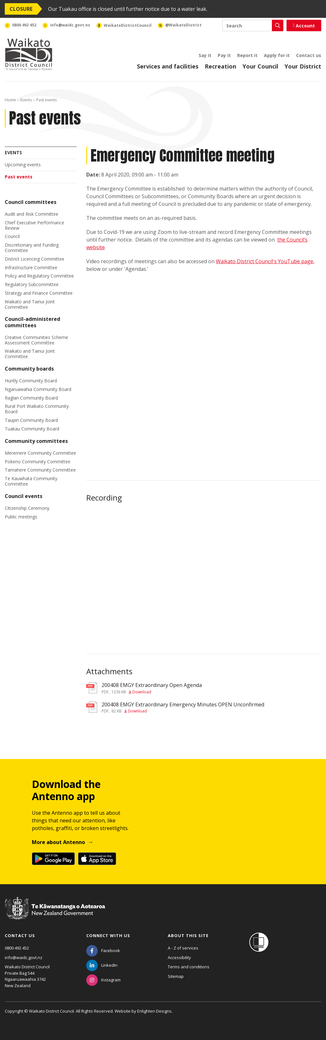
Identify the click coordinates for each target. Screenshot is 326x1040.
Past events (18, 177)
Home (10, 100)
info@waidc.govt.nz (23, 957)
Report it (247, 55)
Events (26, 100)
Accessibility (179, 957)
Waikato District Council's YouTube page (264, 261)
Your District (303, 66)
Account (304, 26)
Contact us (308, 55)
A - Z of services (183, 948)
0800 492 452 (17, 948)
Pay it (224, 55)
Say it (205, 55)
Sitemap (176, 976)
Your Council (260, 66)
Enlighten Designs (154, 1011)
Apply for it (277, 55)
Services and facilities (167, 66)
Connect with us (108, 935)
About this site (188, 935)
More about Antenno (58, 842)
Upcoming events (23, 165)
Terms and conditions (188, 967)
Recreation (220, 66)
